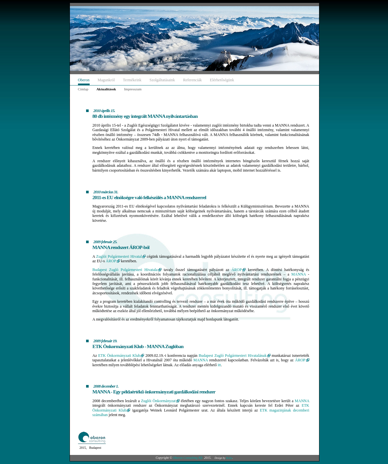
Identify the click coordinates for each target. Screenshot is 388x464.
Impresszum (132, 89)
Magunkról (106, 80)
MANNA (298, 274)
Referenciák (192, 80)
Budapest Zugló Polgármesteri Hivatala (125, 269)
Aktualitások (106, 89)
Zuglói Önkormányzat (158, 401)
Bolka (229, 458)
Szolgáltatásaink (162, 80)
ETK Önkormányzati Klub (119, 355)
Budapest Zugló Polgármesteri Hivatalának (233, 355)
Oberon (84, 80)
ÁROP (111, 261)
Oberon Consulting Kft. (188, 457)
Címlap (83, 89)
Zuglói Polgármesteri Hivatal (119, 256)
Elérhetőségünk (222, 80)
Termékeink (132, 80)
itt (219, 365)
